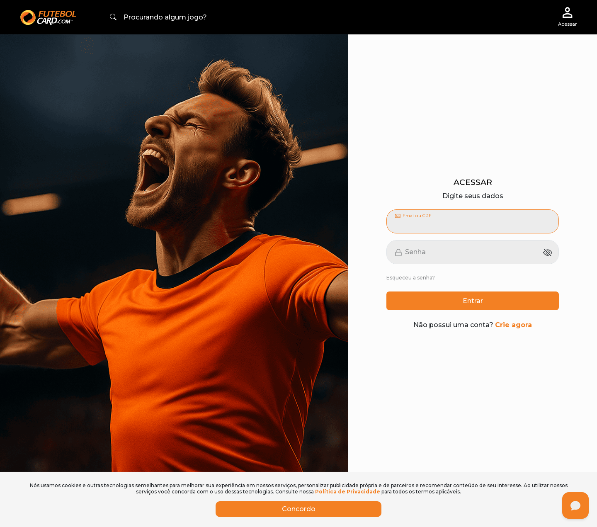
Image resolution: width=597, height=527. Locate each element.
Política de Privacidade (347, 491)
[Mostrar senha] (547, 252)
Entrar (473, 301)
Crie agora (513, 325)
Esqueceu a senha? (410, 277)
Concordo (298, 509)
